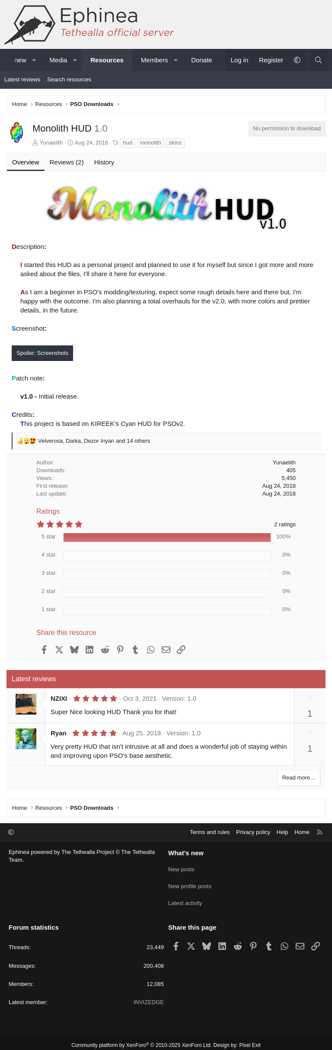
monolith (150, 142)
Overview (25, 162)
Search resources (69, 79)
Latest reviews (22, 79)
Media (58, 60)
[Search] (318, 60)
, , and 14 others (94, 441)
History (104, 162)
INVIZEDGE (149, 996)
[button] (34, 60)
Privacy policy (253, 832)
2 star (49, 591)
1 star (49, 609)
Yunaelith (51, 142)
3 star (49, 573)
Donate (201, 60)
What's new (186, 853)
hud (127, 142)
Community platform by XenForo (141, 1040)
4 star (49, 554)
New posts (181, 867)
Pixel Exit (250, 1040)
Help (282, 832)
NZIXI (59, 698)
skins (175, 142)
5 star (49, 536)
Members (154, 60)
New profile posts (189, 883)
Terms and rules (210, 832)
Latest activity (185, 898)
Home (302, 832)
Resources (107, 60)
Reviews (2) (67, 162)
